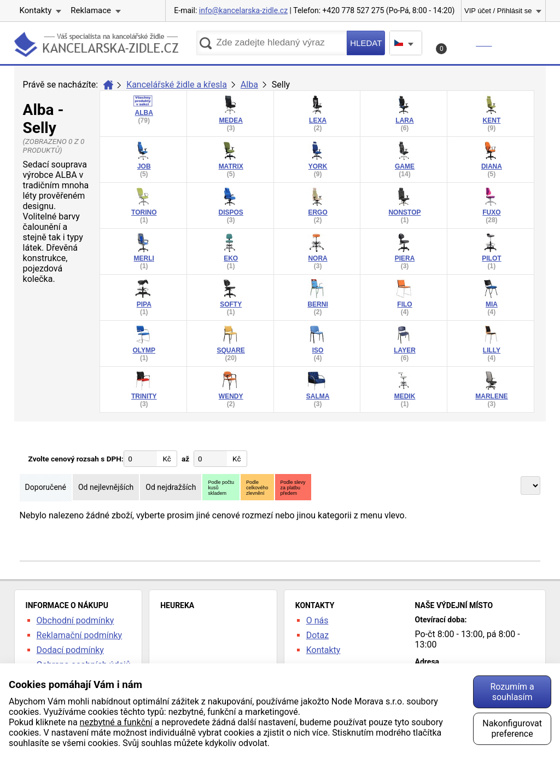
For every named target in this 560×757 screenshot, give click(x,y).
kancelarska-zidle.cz (96, 46)
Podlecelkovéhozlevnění (257, 487)
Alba (249, 84)
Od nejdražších (170, 487)
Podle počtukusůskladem (221, 487)
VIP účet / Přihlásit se (498, 11)
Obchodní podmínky (75, 620)
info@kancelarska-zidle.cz (243, 10)
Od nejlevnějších (105, 487)
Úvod (108, 85)
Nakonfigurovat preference (512, 728)
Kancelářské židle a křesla (176, 84)
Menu (523, 42)
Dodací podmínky (70, 650)
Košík (465, 46)
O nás (317, 620)
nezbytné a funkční (116, 722)
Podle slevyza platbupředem (293, 487)
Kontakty (36, 10)
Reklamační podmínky (79, 635)
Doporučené (45, 487)
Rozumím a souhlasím (512, 691)
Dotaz (317, 635)
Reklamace (91, 10)
